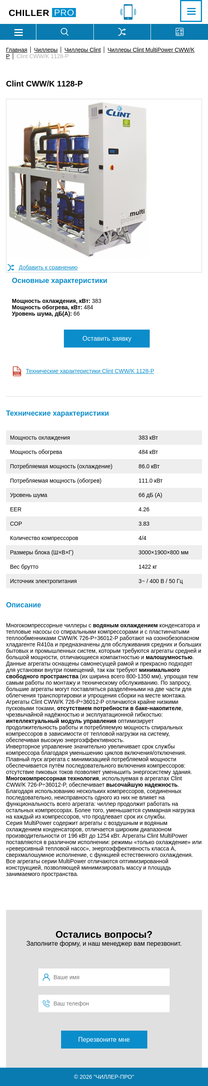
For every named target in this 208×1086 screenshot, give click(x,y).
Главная (16, 50)
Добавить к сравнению (48, 267)
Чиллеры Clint (82, 50)
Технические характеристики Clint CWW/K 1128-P (90, 371)
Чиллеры (45, 50)
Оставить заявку (107, 338)
